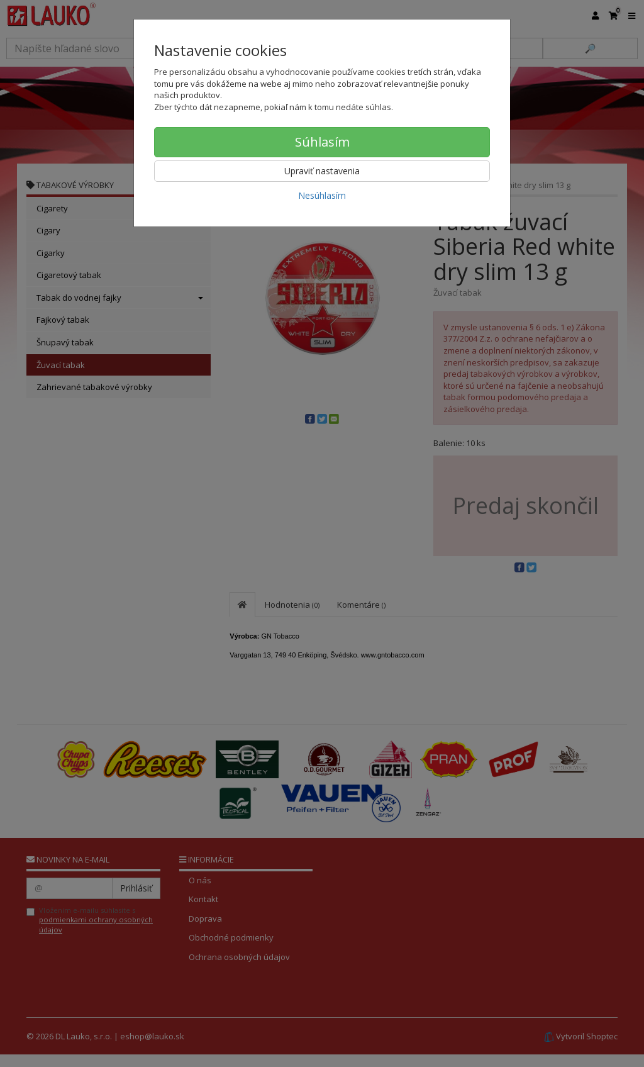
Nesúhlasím (322, 195)
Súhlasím (322, 141)
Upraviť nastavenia (322, 171)
